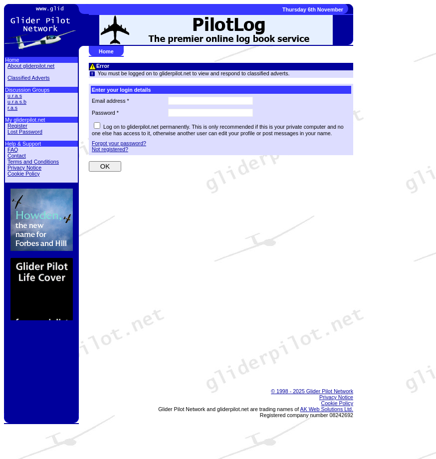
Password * (105, 113)
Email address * (110, 101)
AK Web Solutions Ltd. (326, 409)
